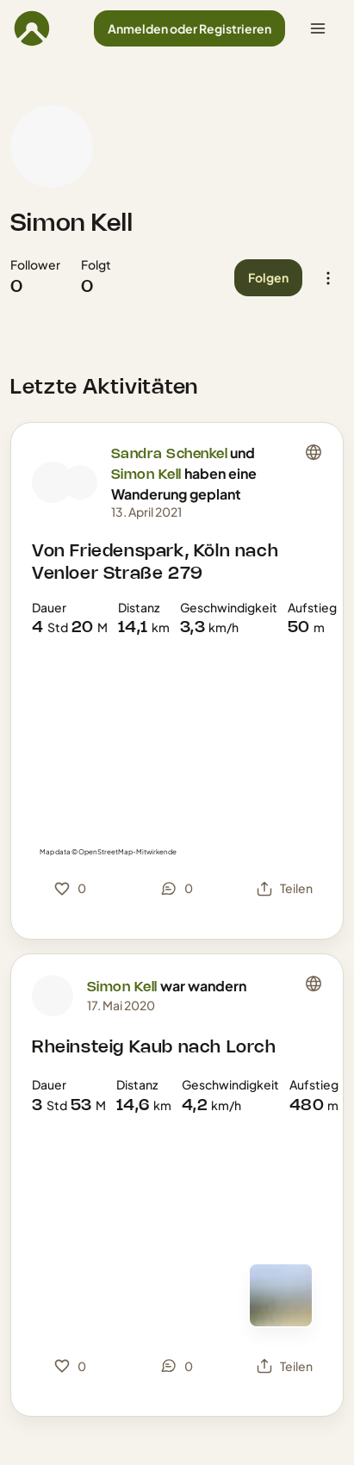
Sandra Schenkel (169, 454)
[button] (189, 28)
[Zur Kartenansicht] (281, 1295)
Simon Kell (71, 224)
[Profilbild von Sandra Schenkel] (52, 482)
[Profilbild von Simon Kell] (51, 146)
